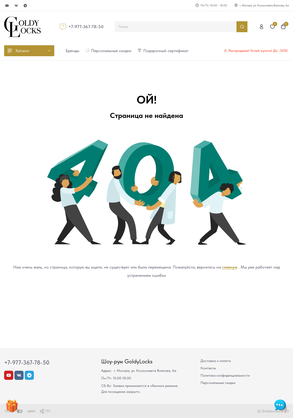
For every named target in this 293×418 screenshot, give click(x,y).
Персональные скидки (218, 383)
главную (229, 267)
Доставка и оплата (216, 361)
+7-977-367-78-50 (86, 26)
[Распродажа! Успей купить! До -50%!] (225, 51)
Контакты (208, 368)
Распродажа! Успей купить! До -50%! (258, 50)
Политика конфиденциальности (225, 375)
